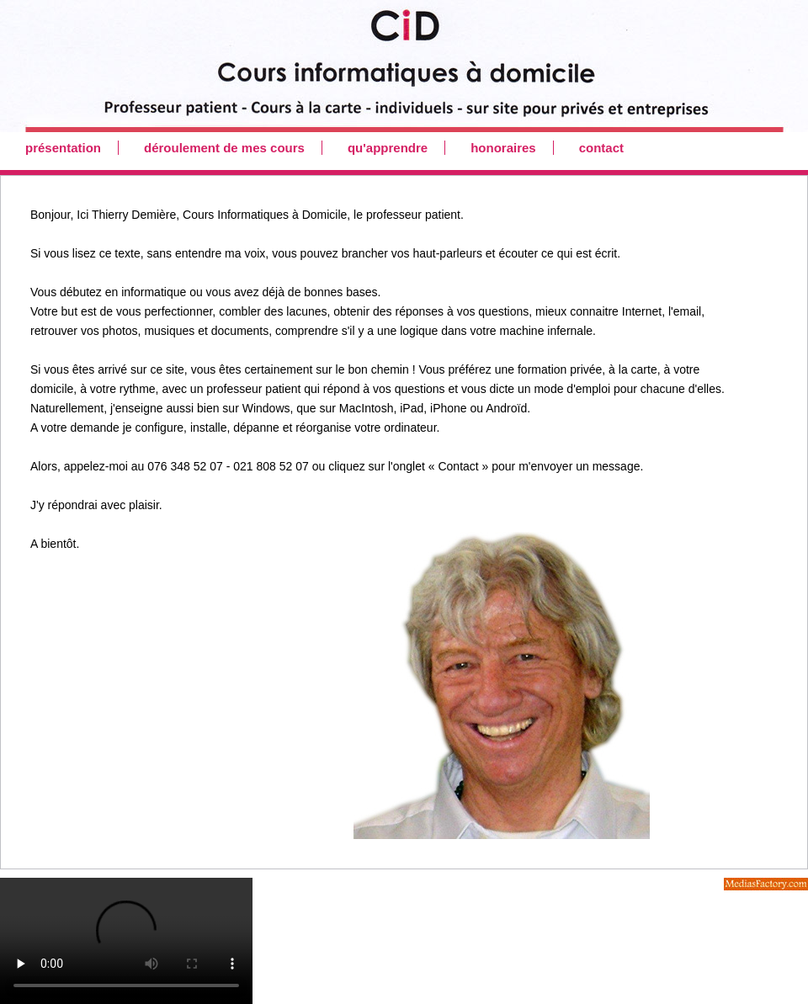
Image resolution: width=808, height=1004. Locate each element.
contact (601, 148)
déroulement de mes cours (224, 148)
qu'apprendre (388, 148)
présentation (63, 148)
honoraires (503, 148)
